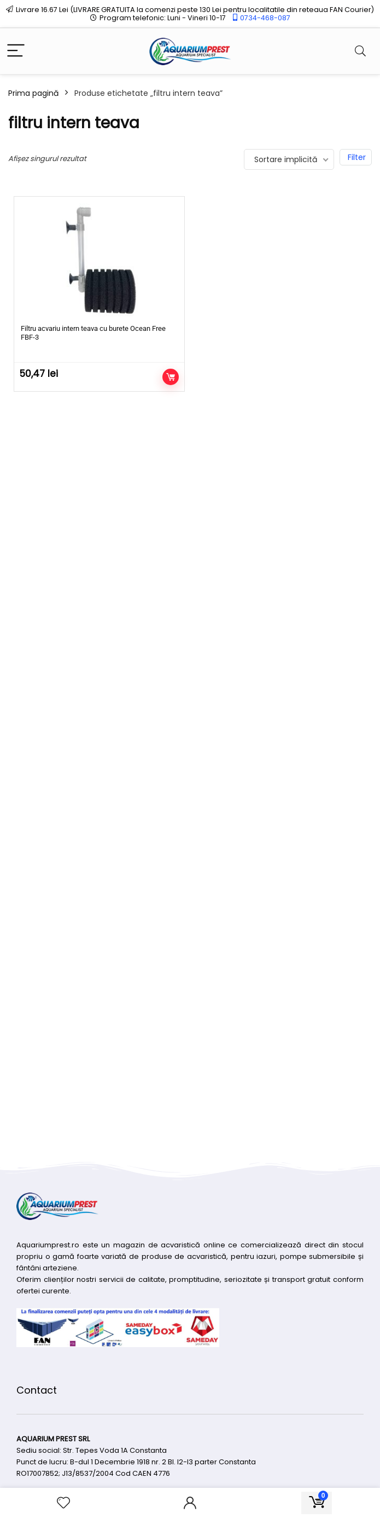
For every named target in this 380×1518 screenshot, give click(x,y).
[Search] (360, 51)
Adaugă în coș (170, 376)
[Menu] (16, 51)
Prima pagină (33, 93)
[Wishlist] (63, 1503)
